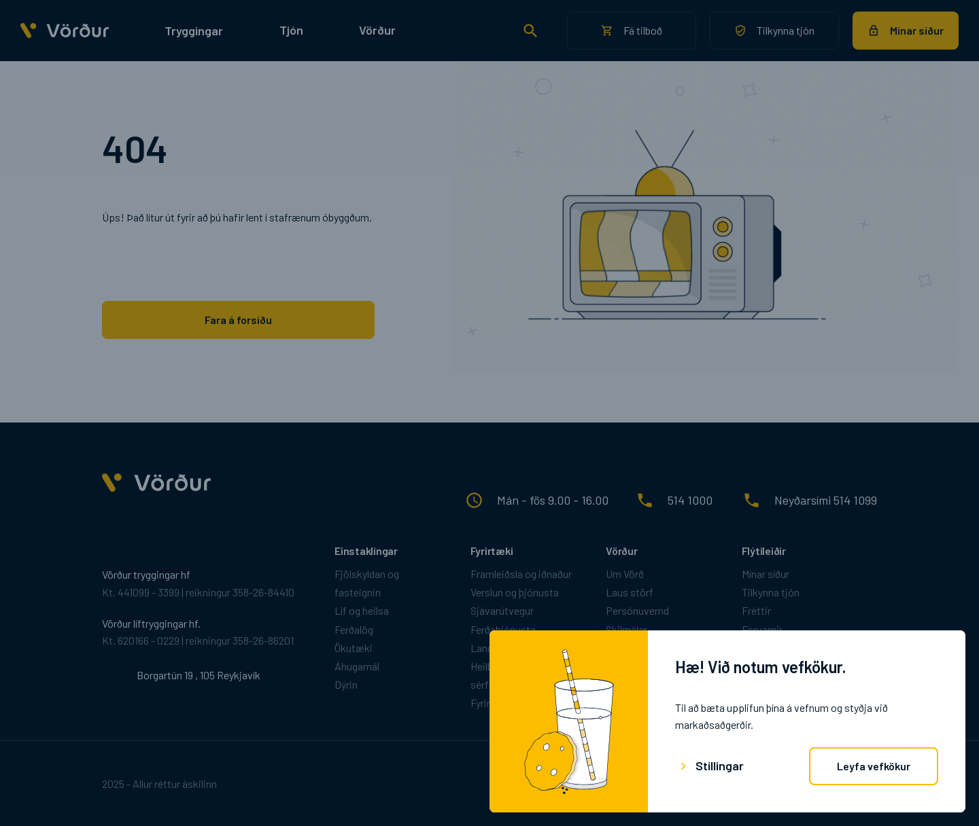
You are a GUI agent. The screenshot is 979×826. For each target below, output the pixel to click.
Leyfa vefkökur (873, 765)
